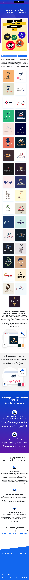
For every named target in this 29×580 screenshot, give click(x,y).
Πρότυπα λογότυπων (11, 55)
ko (26, 533)
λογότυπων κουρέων (13, 473)
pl (18, 533)
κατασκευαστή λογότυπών (20, 323)
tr (9, 533)
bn (13, 535)
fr (2, 533)
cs (20, 533)
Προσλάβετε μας (18, 1)
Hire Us (14, 29)
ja (16, 533)
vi (22, 533)
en (1, 533)
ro (15, 535)
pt (15, 533)
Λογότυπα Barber (22, 55)
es (5, 533)
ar (12, 535)
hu (27, 533)
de (4, 533)
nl (12, 533)
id (21, 533)
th (24, 533)
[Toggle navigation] (27, 2)
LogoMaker (9, 573)
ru (7, 533)
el (13, 533)
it (10, 533)
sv (17, 535)
